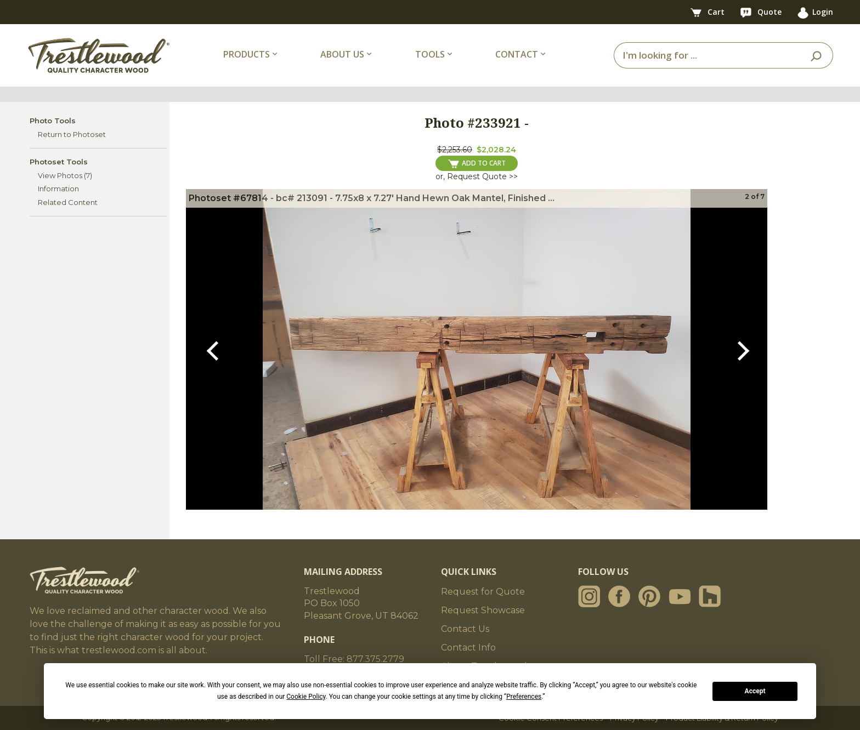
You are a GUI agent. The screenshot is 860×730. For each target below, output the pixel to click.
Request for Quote (483, 591)
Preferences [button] (523, 696)
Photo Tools (53, 120)
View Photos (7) (65, 175)
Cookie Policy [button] (305, 696)
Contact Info (468, 647)
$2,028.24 (496, 150)
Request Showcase (483, 610)
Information (58, 188)
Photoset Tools (59, 161)
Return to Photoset (72, 134)
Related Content (68, 202)
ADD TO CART (477, 163)
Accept (755, 691)
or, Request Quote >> (476, 176)
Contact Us (465, 629)
